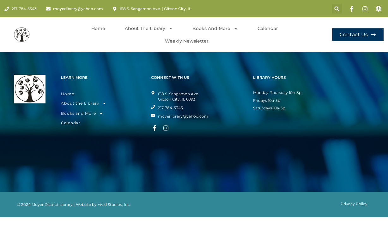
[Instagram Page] (365, 9)
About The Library (149, 28)
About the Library (83, 93)
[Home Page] (21, 34)
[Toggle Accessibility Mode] (379, 9)
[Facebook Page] (352, 9)
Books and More (215, 28)
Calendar (268, 28)
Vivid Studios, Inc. (114, 194)
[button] (337, 9)
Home (98, 28)
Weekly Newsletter (187, 41)
